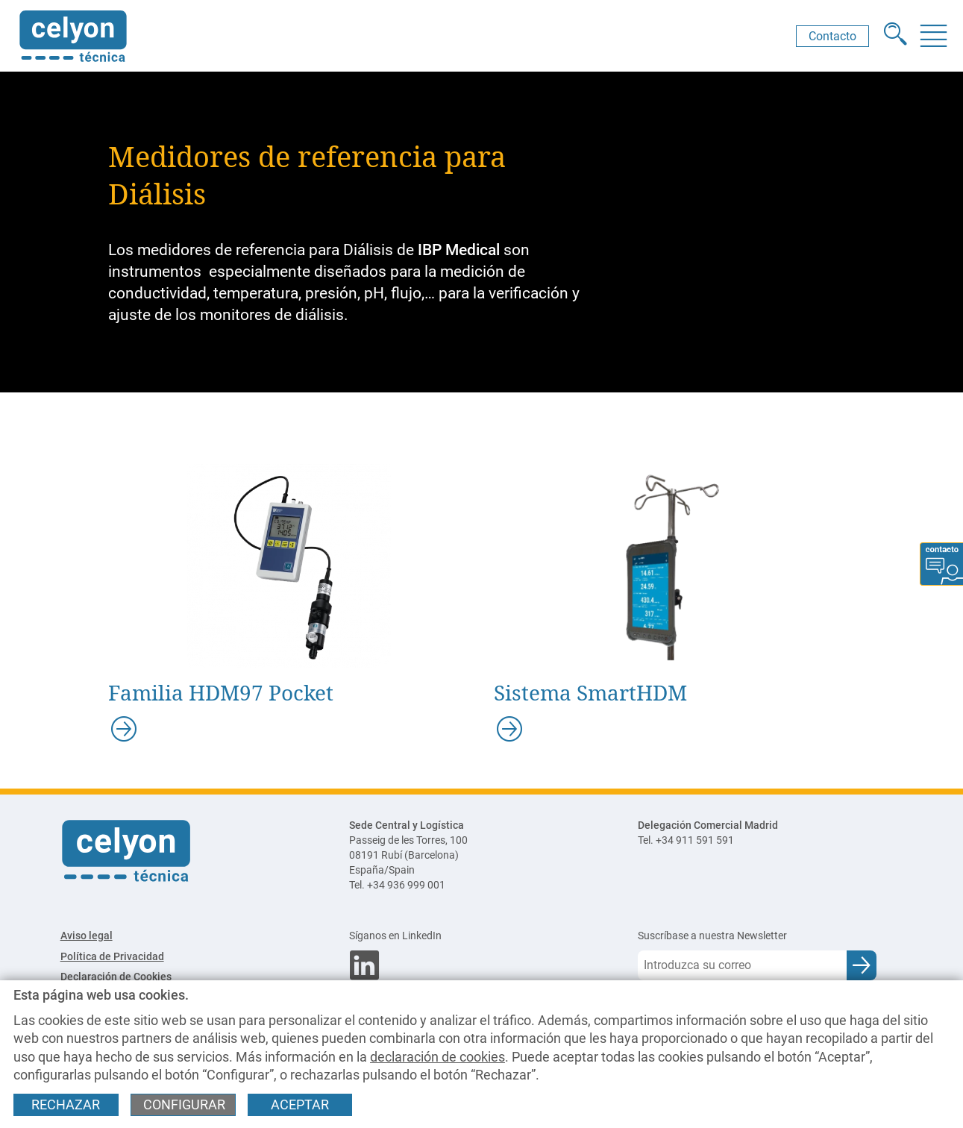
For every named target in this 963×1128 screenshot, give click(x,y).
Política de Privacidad (112, 956)
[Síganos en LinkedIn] (481, 936)
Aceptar (300, 1104)
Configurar (184, 1104)
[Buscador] (895, 36)
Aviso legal (86, 936)
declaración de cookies (437, 1057)
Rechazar (65, 1104)
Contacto (832, 36)
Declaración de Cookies (116, 977)
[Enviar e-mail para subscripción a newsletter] (861, 965)
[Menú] (933, 36)
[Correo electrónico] (742, 965)
